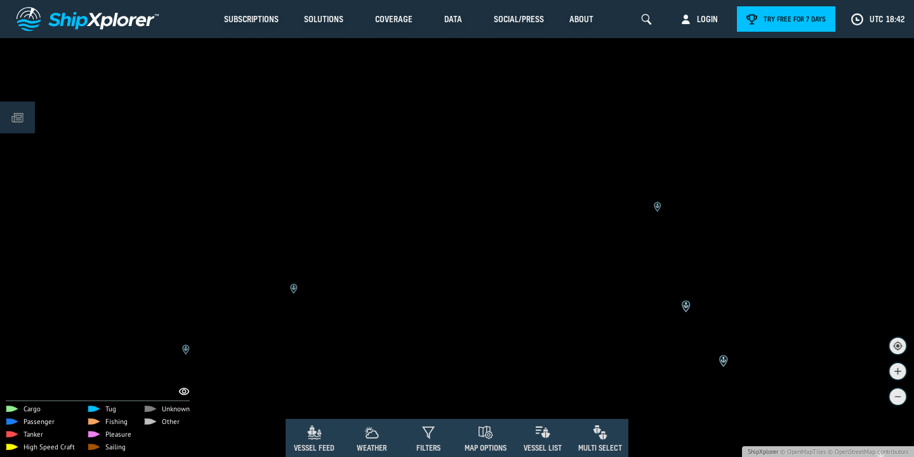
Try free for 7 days (795, 19)
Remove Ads (250, 346)
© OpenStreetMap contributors (868, 451)
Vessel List (543, 448)
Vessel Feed (314, 448)
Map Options (486, 448)
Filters (428, 448)
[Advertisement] (457, 384)
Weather (372, 448)
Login (707, 19)
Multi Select (600, 448)
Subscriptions (251, 19)
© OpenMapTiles (803, 451)
